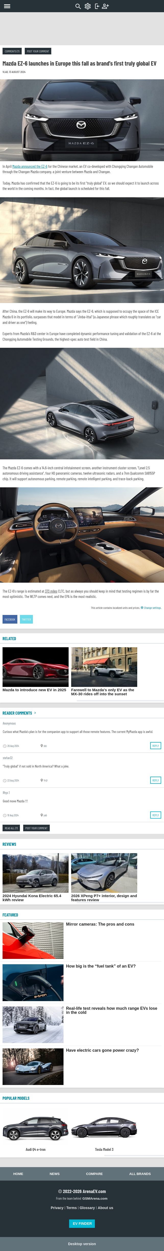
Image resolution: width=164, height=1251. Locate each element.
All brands (140, 1174)
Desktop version (82, 1244)
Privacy (57, 1208)
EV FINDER (82, 1224)
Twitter (26, 619)
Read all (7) (11, 828)
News (55, 1174)
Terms (71, 1208)
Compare (94, 1174)
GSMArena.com (94, 1198)
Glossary (87, 1208)
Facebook (10, 619)
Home (18, 1174)
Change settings (151, 607)
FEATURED (10, 914)
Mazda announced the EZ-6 (29, 166)
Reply (156, 745)
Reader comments (20, 712)
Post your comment (38, 51)
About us (105, 1208)
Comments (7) (12, 51)
